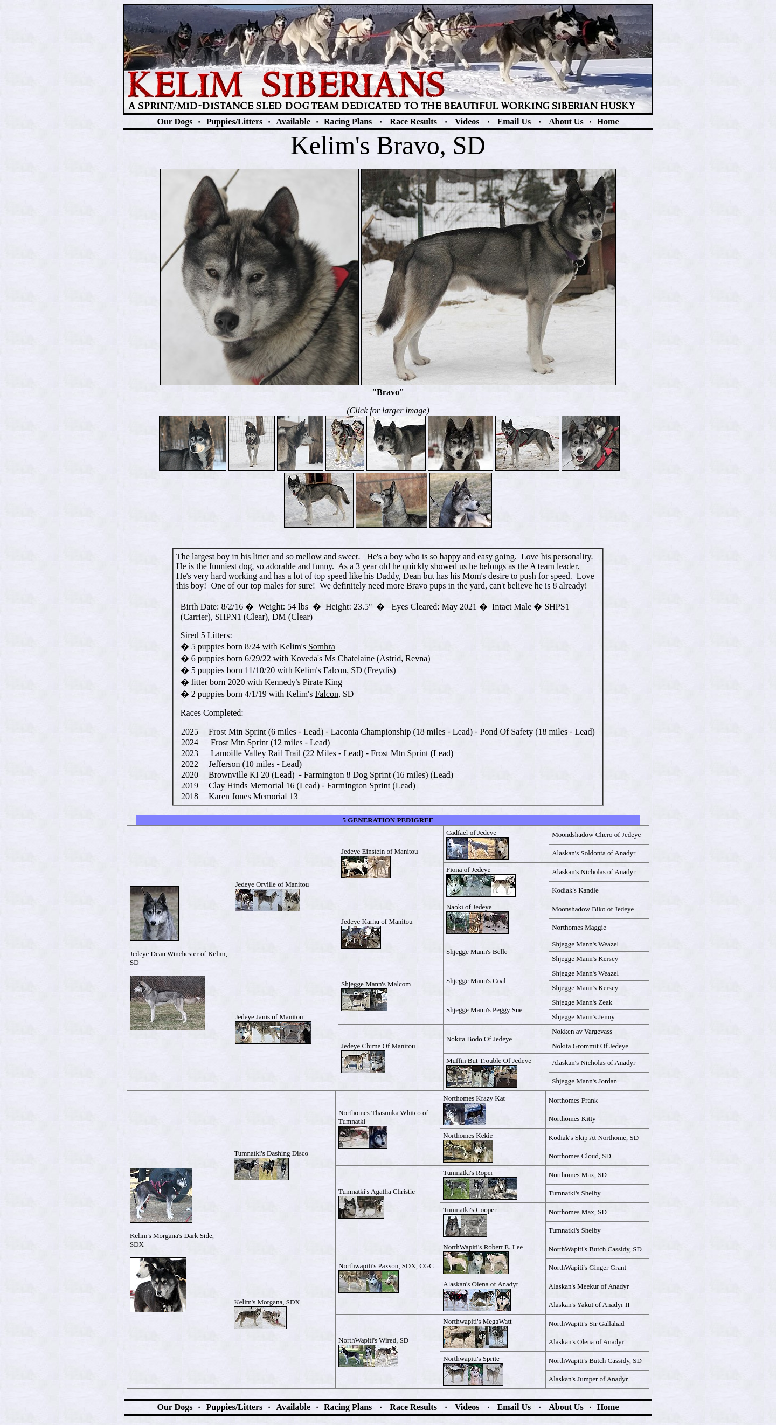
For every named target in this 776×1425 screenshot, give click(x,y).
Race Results (413, 121)
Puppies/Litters (234, 121)
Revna (416, 658)
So (321, 646)
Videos (467, 121)
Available (293, 121)
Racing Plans (348, 121)
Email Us (514, 121)
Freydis (380, 670)
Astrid (390, 658)
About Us (566, 121)
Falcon (335, 670)
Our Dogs (174, 121)
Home (608, 121)
